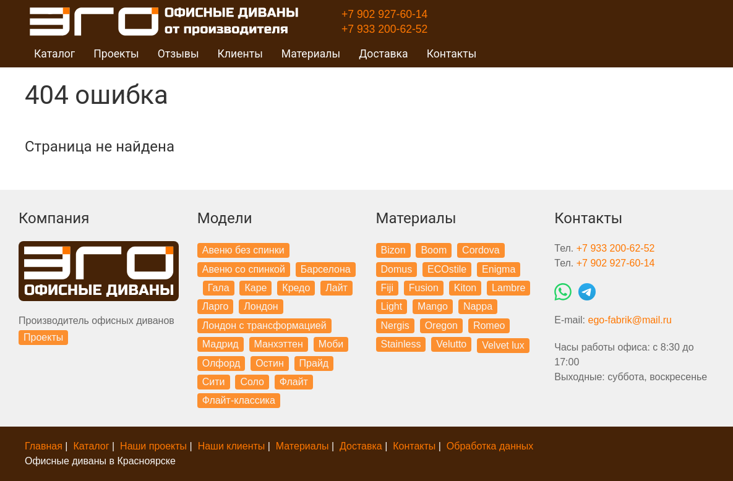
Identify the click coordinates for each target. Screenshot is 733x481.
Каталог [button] (54, 54)
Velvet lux (503, 345)
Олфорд (221, 363)
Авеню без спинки (243, 250)
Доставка (383, 54)
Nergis (395, 325)
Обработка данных (490, 446)
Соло (252, 382)
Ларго (215, 306)
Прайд (314, 363)
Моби (331, 344)
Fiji (387, 288)
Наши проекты (153, 446)
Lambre (508, 288)
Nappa (477, 306)
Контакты (452, 54)
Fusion (424, 288)
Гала (218, 288)
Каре (255, 288)
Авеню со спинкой (243, 269)
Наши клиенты (231, 446)
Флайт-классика (238, 400)
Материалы (302, 446)
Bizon (393, 250)
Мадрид (220, 344)
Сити (213, 382)
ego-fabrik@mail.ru (629, 320)
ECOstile (446, 269)
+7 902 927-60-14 (384, 14)
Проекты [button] (116, 54)
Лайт (336, 288)
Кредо (296, 288)
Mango (433, 306)
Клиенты (240, 54)
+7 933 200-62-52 (384, 29)
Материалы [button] (310, 54)
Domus (397, 269)
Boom (434, 250)
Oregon (441, 325)
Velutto (451, 344)
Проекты (43, 337)
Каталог (91, 446)
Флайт (294, 382)
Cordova (480, 250)
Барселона (326, 269)
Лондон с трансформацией (264, 325)
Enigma (498, 269)
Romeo (489, 325)
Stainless (401, 344)
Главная (43, 446)
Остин (269, 363)
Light (392, 306)
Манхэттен (278, 344)
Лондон (261, 306)
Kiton (465, 288)
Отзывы (178, 54)
